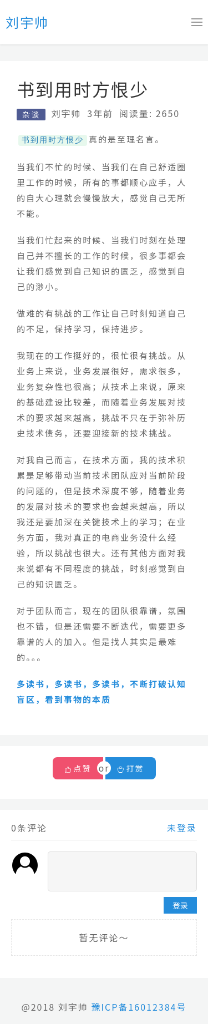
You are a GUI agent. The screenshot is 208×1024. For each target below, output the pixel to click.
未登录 (182, 827)
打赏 (130, 767)
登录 (180, 904)
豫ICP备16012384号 (138, 1006)
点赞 (83, 767)
